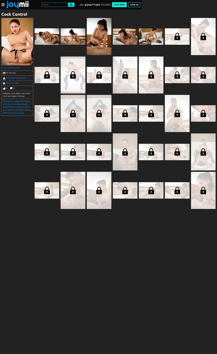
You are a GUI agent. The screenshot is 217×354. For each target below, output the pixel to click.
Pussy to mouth (13, 104)
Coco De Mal (8, 68)
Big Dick (26, 107)
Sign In (134, 5)
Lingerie (27, 110)
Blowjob (24, 104)
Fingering (18, 101)
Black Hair (7, 113)
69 (4, 104)
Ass (4, 110)
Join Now (119, 5)
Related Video (11, 83)
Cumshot (18, 107)
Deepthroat (8, 107)
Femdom (11, 110)
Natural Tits (8, 101)
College (26, 101)
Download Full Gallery (14, 78)
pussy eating (18, 113)
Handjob (19, 110)
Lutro (17, 68)
